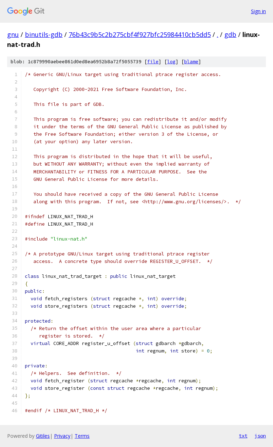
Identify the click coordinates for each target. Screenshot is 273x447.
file (153, 62)
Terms (82, 435)
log (171, 62)
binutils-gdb (44, 34)
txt (243, 435)
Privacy (62, 435)
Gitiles (43, 435)
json (260, 435)
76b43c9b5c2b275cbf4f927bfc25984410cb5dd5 (140, 34)
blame (191, 62)
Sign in (258, 11)
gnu (13, 34)
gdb (230, 34)
